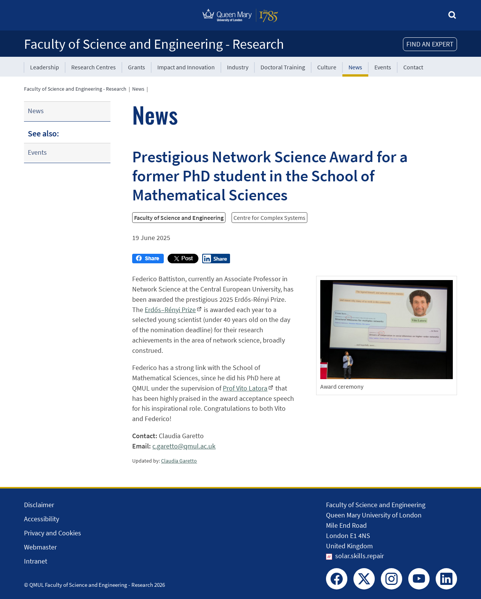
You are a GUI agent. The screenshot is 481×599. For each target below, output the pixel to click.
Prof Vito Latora (245, 388)
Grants (136, 67)
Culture (326, 67)
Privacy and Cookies (52, 533)
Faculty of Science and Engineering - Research (154, 44)
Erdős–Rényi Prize (170, 309)
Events (382, 67)
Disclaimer (39, 504)
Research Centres (93, 67)
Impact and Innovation (186, 67)
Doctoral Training (282, 67)
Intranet (35, 561)
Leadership (44, 67)
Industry (237, 67)
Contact (413, 67)
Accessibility (41, 518)
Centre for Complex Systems (269, 217)
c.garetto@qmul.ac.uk (184, 446)
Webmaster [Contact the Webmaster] (40, 547)
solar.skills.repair (359, 555)
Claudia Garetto (179, 460)
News (355, 67)
